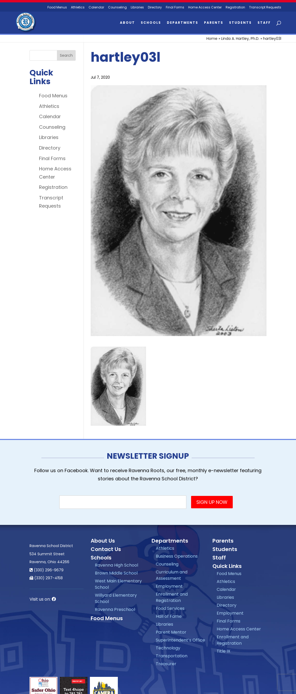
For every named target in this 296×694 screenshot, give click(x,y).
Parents (213, 23)
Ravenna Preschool (115, 609)
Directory (155, 7)
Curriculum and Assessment (171, 575)
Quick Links (227, 566)
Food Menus (53, 95)
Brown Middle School (116, 573)
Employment (169, 586)
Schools (151, 23)
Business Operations (177, 556)
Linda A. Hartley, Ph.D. (240, 38)
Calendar (96, 7)
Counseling (117, 7)
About (127, 23)
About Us (103, 540)
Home (211, 38)
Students (240, 23)
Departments (182, 23)
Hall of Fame (169, 616)
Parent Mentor (171, 632)
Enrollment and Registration (172, 597)
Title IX (223, 651)
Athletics (78, 7)
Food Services (170, 608)
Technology (168, 648)
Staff (264, 23)
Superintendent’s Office (180, 640)
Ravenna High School (116, 565)
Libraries (137, 7)
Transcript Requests (265, 7)
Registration (235, 7)
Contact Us (106, 549)
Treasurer (166, 664)
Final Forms (175, 7)
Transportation (171, 656)
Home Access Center (205, 7)
